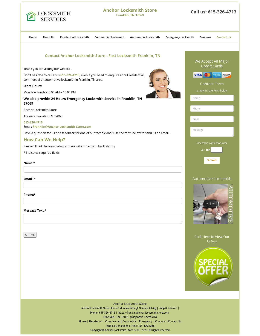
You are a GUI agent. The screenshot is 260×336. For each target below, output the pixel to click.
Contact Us (224, 37)
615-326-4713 (222, 12)
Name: (29, 163)
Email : (29, 179)
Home (33, 37)
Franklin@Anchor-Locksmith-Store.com (62, 127)
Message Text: (35, 210)
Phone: (30, 195)
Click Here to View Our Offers (211, 238)
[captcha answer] (217, 150)
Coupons (205, 37)
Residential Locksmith (74, 37)
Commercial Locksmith (109, 37)
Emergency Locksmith (180, 37)
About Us (48, 37)
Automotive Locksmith (145, 37)
